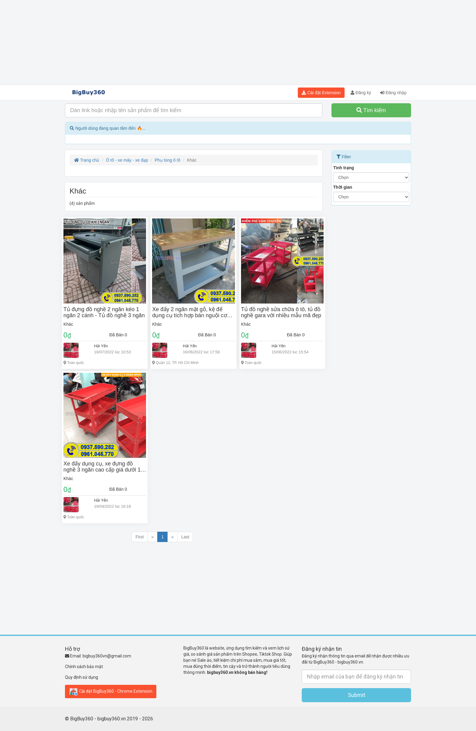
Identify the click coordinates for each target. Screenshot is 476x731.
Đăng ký (361, 92)
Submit (356, 695)
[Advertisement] (238, 42)
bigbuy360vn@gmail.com (107, 656)
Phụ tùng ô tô (167, 160)
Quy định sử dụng (81, 677)
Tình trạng (343, 167)
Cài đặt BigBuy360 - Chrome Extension (110, 691)
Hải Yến (101, 346)
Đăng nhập (393, 92)
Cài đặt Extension (321, 92)
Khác (68, 324)
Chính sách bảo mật (84, 666)
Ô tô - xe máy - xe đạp (127, 160)
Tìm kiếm (371, 110)
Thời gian (342, 187)
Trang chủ (86, 160)
